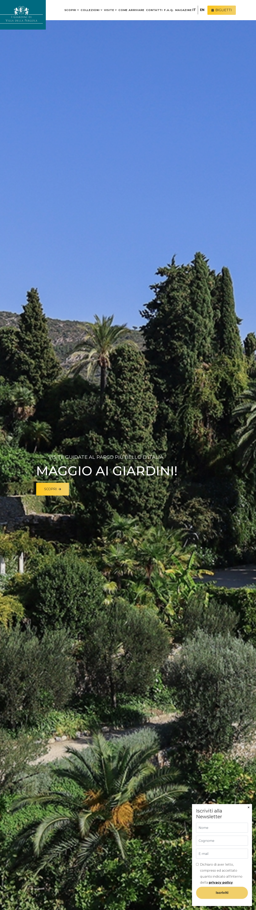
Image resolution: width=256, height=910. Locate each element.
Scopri (70, 10)
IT (194, 10)
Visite (109, 10)
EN (202, 10)
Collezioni (90, 10)
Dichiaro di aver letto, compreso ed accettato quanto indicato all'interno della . (221, 873)
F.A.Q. (169, 10)
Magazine (183, 10)
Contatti (154, 10)
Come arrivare (131, 10)
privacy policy (221, 882)
